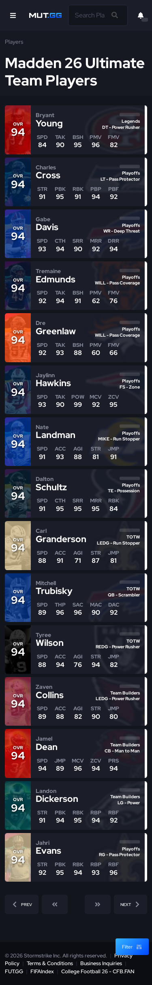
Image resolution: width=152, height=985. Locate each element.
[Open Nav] (13, 15)
